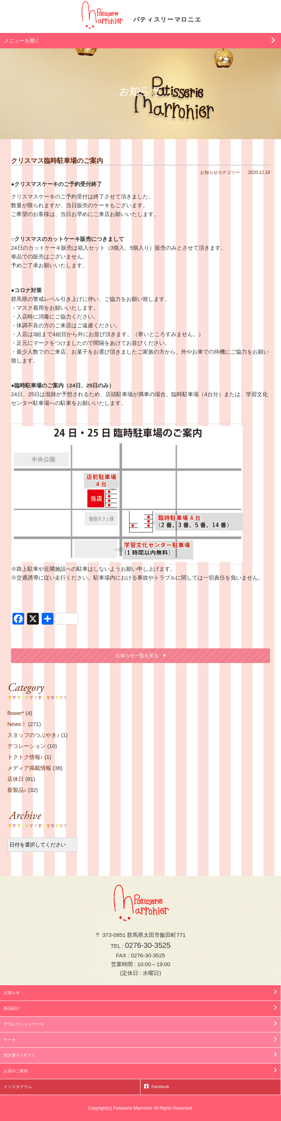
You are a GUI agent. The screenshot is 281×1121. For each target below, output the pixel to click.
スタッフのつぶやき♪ (33, 735)
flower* (15, 713)
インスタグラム (18, 1086)
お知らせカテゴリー (220, 172)
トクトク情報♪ (25, 757)
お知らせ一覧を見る (137, 655)
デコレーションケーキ (24, 1024)
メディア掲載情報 (29, 768)
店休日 (15, 779)
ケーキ (10, 1040)
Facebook (160, 1086)
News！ (17, 724)
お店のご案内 (16, 1071)
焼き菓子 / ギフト (19, 1055)
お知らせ (12, 992)
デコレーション (26, 746)
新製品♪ (17, 790)
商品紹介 (12, 1008)
